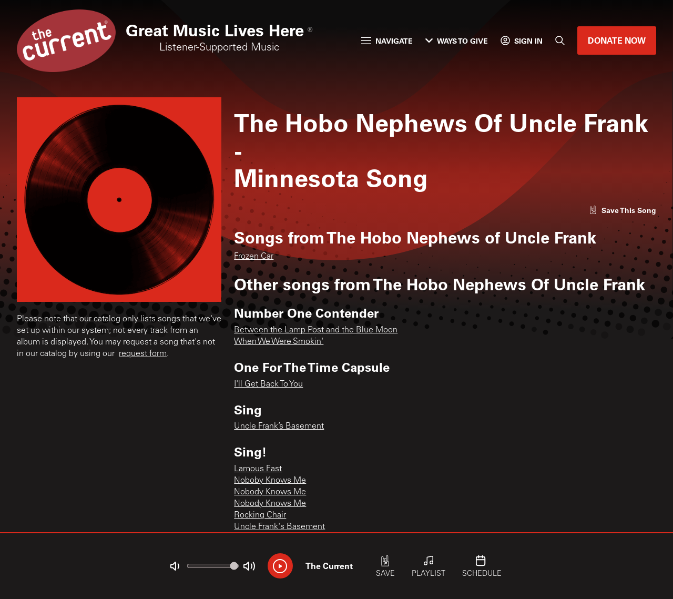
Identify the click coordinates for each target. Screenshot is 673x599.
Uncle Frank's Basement (279, 527)
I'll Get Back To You (268, 384)
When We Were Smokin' (278, 342)
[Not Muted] (174, 566)
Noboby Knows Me (270, 480)
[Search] (560, 40)
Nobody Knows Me (270, 492)
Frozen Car (253, 256)
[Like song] (622, 210)
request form (143, 354)
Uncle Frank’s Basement (279, 426)
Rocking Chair (260, 515)
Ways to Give (456, 41)
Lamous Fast (258, 469)
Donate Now (617, 40)
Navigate (387, 41)
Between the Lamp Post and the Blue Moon (315, 330)
